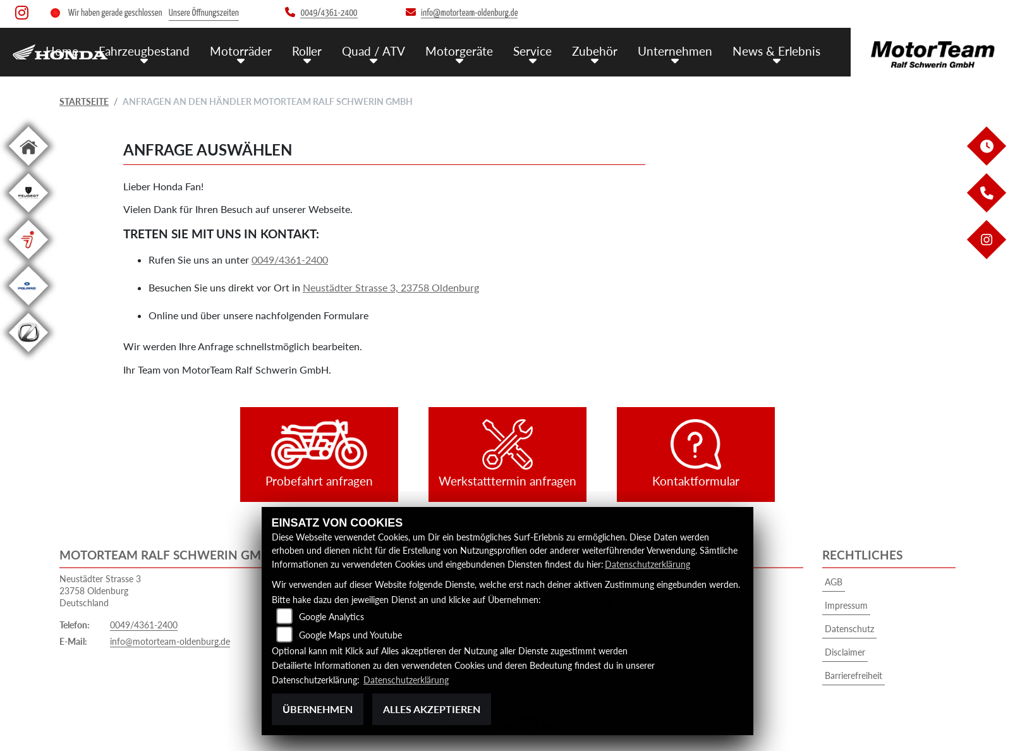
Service (532, 50)
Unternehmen (675, 50)
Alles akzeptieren (431, 709)
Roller (307, 50)
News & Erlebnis (776, 50)
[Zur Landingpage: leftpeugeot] (28, 215)
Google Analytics (331, 616)
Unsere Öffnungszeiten (204, 13)
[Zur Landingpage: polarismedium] (28, 308)
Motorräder (241, 50)
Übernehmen (318, 709)
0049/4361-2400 (290, 259)
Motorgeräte (459, 50)
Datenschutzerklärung (647, 564)
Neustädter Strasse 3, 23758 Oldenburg (391, 287)
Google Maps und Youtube (350, 635)
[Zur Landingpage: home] (28, 168)
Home (62, 50)
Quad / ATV (373, 50)
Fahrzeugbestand (144, 50)
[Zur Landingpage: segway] (28, 261)
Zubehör (594, 50)
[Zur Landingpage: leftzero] (28, 354)
